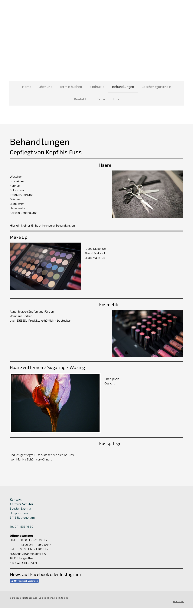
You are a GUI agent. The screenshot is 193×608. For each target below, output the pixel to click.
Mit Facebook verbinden (24, 580)
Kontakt (80, 99)
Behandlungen (123, 86)
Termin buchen (71, 86)
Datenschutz (30, 597)
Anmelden (178, 601)
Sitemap (63, 597)
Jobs (116, 99)
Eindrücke (97, 86)
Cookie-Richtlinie (48, 597)
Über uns (45, 86)
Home (26, 86)
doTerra (99, 99)
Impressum (15, 597)
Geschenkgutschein (156, 86)
